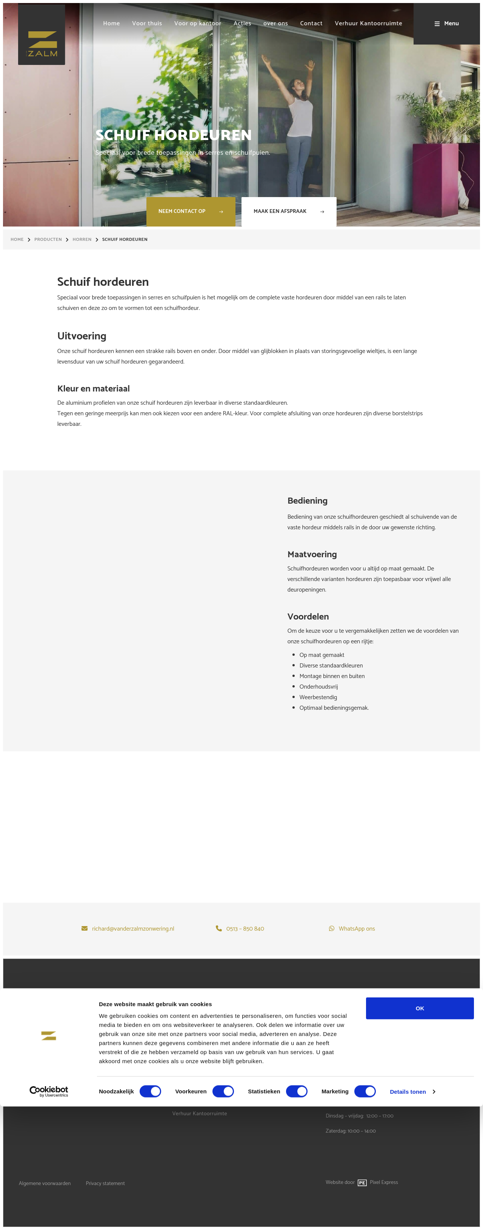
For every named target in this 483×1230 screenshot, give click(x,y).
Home (17, 239)
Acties (179, 1073)
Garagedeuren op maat (46, 1059)
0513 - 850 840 (342, 1034)
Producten (48, 239)
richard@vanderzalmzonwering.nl (133, 929)
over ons (182, 1086)
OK (420, 1131)
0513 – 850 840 (245, 929)
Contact (181, 1100)
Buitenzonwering (38, 1046)
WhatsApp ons (357, 929)
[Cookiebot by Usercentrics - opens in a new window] (49, 1215)
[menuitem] (98, 23)
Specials (28, 1073)
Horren (81, 239)
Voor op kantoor (191, 1059)
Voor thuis (184, 1046)
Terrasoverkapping (41, 1032)
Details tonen (408, 1215)
